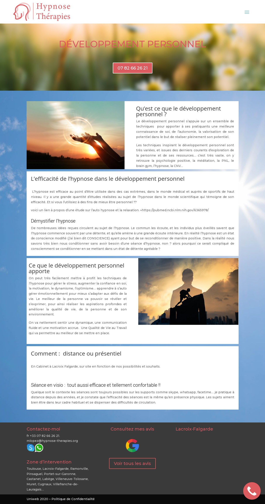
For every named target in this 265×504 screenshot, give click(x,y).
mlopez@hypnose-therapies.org (52, 441)
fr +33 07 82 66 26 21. (43, 436)
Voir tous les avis (132, 463)
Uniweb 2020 (37, 499)
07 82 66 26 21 (133, 68)
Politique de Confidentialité (73, 499)
